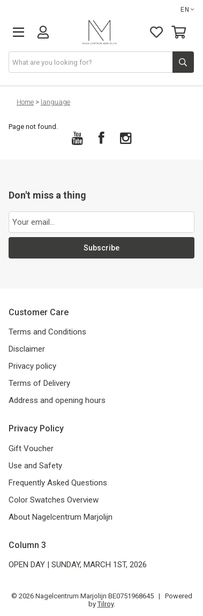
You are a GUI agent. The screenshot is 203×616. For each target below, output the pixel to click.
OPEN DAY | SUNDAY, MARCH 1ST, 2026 (78, 564)
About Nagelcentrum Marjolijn (60, 517)
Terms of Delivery (39, 383)
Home (25, 102)
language (55, 102)
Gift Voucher (31, 448)
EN (187, 9)
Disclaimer (27, 349)
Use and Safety (35, 465)
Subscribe (101, 248)
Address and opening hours (57, 400)
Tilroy (105, 604)
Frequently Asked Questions (58, 483)
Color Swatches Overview (54, 500)
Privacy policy (32, 366)
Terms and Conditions (47, 332)
